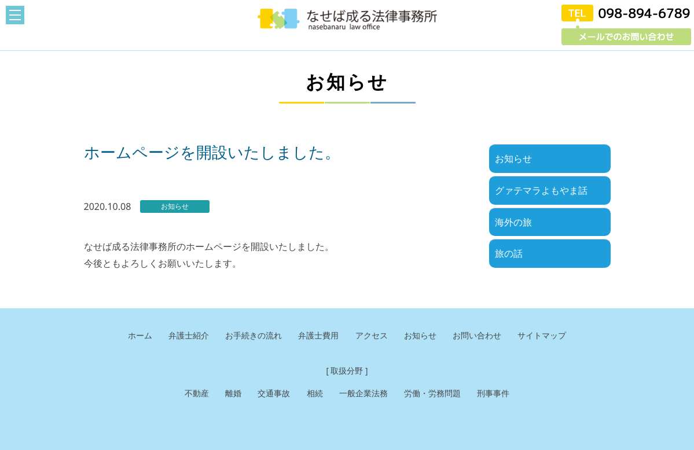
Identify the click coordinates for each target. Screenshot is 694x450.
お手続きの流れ (248, 335)
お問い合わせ (483, 335)
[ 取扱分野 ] (347, 371)
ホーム (129, 335)
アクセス (372, 335)
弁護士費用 (317, 335)
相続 (312, 393)
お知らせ (513, 158)
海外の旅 (513, 222)
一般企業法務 (363, 393)
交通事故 (269, 393)
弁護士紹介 (180, 335)
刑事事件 (500, 393)
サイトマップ (552, 335)
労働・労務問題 (436, 393)
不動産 (190, 393)
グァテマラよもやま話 (541, 190)
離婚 (227, 393)
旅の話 (509, 253)
